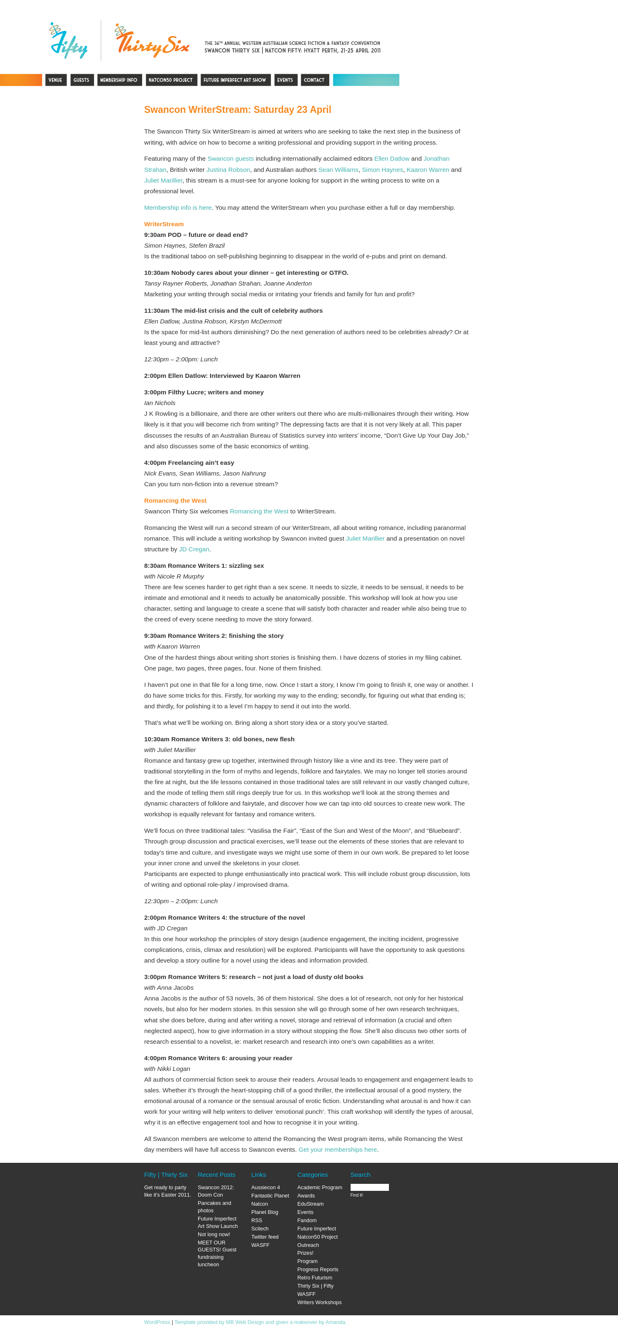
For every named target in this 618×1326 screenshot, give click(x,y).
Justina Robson (228, 169)
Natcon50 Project (317, 1237)
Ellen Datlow (391, 158)
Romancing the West (259, 511)
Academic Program (319, 1187)
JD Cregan (194, 549)
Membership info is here (178, 207)
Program (307, 1261)
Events (305, 1212)
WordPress (157, 1322)
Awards (306, 1195)
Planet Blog (264, 1212)
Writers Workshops (319, 1302)
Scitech (260, 1228)
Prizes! (305, 1253)
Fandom (307, 1220)
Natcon (259, 1204)
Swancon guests (231, 158)
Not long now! (214, 1234)
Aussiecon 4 (265, 1187)
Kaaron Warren (428, 169)
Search (361, 1174)
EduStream (310, 1204)
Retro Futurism (314, 1277)
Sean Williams (338, 169)
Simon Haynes (382, 169)
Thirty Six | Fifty (315, 1286)
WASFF (260, 1245)
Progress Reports (318, 1269)
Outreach (308, 1245)
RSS (256, 1220)
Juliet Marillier (163, 180)
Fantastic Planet (270, 1195)
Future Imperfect (316, 1228)
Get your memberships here (338, 1149)
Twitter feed (265, 1237)
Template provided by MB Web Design (219, 1322)
